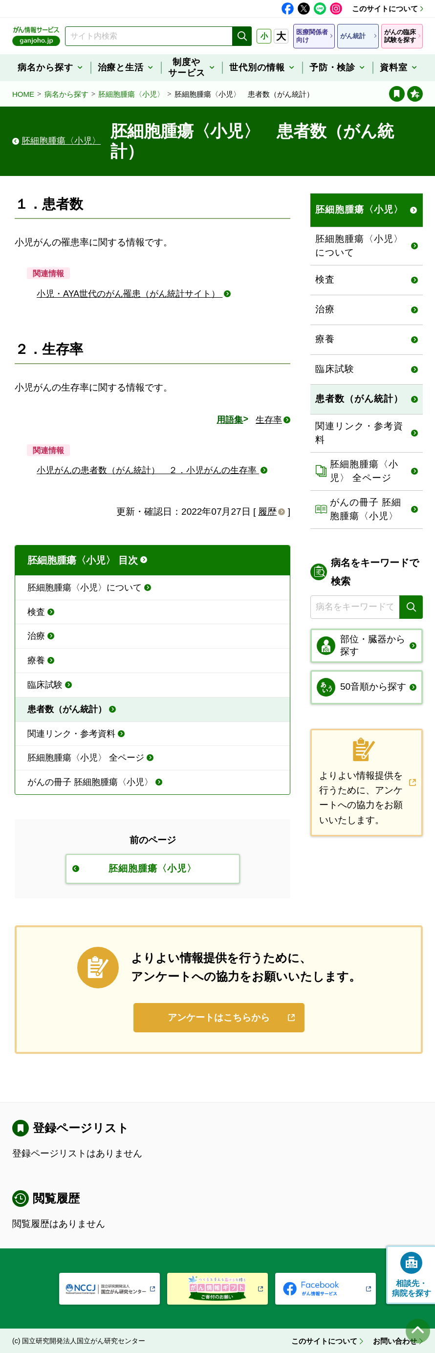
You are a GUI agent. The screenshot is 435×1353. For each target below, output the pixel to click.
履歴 (267, 511)
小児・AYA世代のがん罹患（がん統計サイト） (129, 294)
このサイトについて (385, 8)
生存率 (269, 420)
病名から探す (66, 94)
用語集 (230, 420)
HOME (23, 94)
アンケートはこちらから (219, 1017)
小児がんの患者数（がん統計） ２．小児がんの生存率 (148, 470)
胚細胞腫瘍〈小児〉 (131, 94)
